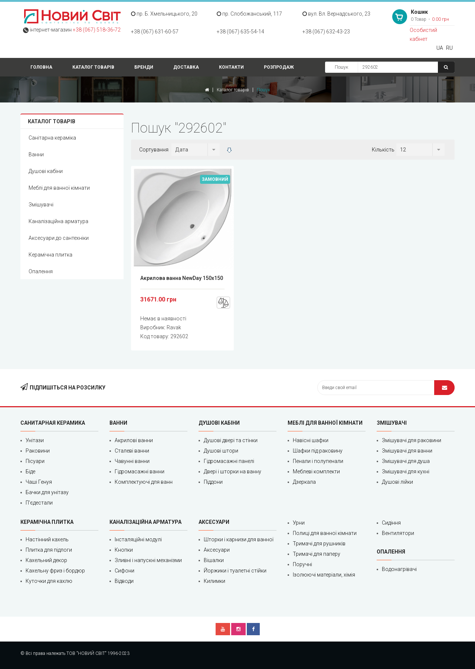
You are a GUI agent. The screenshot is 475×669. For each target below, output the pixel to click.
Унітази (35, 440)
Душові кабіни (46, 171)
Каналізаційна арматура (58, 221)
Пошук (341, 67)
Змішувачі (41, 205)
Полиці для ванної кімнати (325, 533)
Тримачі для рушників (319, 543)
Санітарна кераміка (52, 138)
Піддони (213, 482)
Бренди (143, 67)
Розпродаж (279, 67)
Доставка (186, 67)
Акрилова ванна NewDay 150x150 (181, 278)
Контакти (231, 67)
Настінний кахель (47, 539)
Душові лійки (397, 482)
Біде (30, 471)
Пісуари (35, 461)
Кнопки (124, 550)
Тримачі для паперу (316, 554)
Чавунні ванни (132, 461)
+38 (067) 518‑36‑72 (97, 30)
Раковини (38, 451)
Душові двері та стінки (231, 440)
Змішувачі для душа (406, 461)
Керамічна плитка (50, 255)
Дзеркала (304, 482)
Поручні (302, 564)
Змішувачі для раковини (411, 440)
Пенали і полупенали (318, 461)
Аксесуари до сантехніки (59, 238)
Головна (41, 67)
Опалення (41, 271)
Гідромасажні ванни (139, 471)
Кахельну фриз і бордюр (55, 571)
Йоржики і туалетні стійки (235, 571)
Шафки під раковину (318, 451)
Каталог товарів (93, 67)
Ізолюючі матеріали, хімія (324, 575)
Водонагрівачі (399, 569)
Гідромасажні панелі (229, 461)
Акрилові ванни (134, 440)
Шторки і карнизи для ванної (238, 539)
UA (439, 48)
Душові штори (221, 451)
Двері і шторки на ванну (232, 471)
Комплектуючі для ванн (144, 482)
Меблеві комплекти (316, 471)
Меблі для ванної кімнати (59, 188)
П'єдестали (39, 503)
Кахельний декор (46, 560)
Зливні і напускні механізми (148, 560)
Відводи (124, 581)
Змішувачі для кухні (405, 471)
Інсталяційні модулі (138, 539)
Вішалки (214, 560)
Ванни (36, 154)
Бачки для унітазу (47, 492)
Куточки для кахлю (49, 581)
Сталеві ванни (132, 451)
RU (449, 48)
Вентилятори (398, 533)
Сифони (124, 571)
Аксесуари (217, 550)
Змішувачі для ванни (407, 451)
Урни (299, 523)
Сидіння (391, 523)
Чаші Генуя (39, 482)
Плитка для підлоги (49, 550)
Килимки (214, 581)
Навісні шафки (310, 440)
